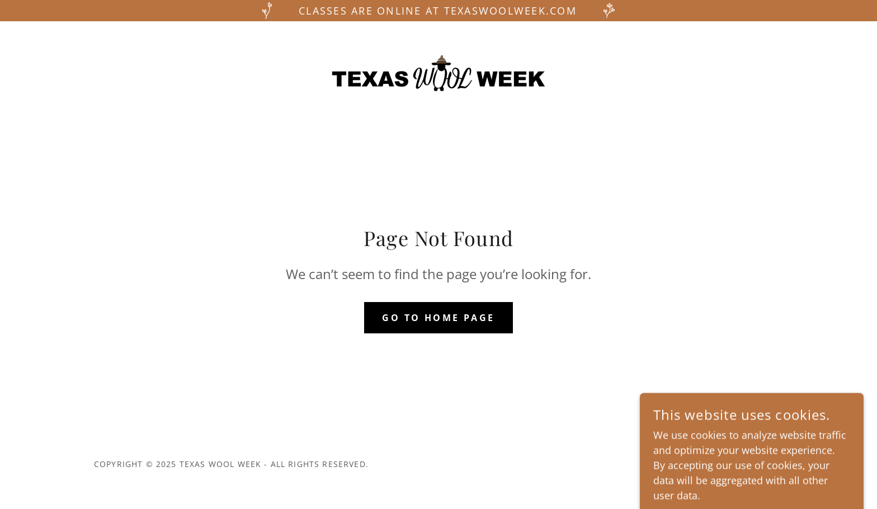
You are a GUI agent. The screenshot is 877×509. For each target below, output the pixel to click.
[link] (438, 72)
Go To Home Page (438, 318)
